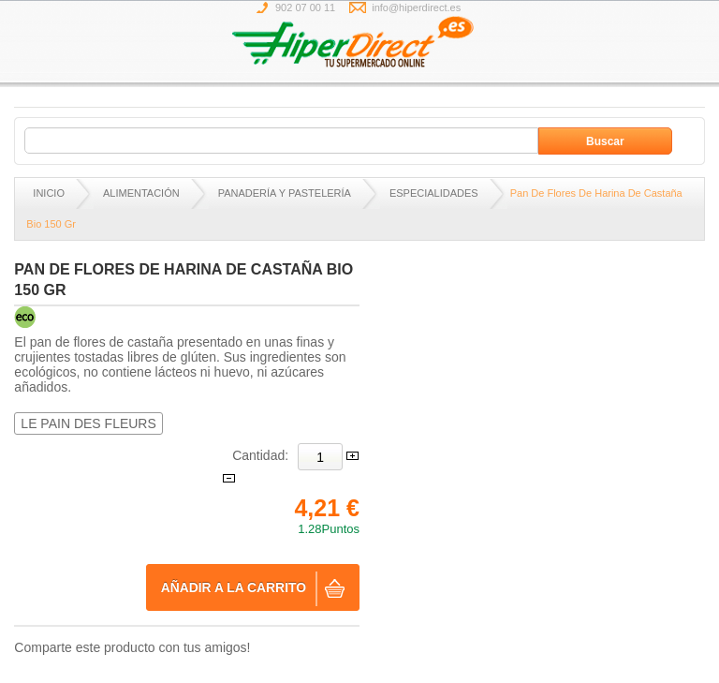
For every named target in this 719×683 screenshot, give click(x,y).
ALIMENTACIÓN (141, 193)
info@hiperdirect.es (416, 7)
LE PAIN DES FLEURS (88, 423)
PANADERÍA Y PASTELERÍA (284, 193)
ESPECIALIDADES (433, 193)
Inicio (49, 193)
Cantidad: (260, 455)
